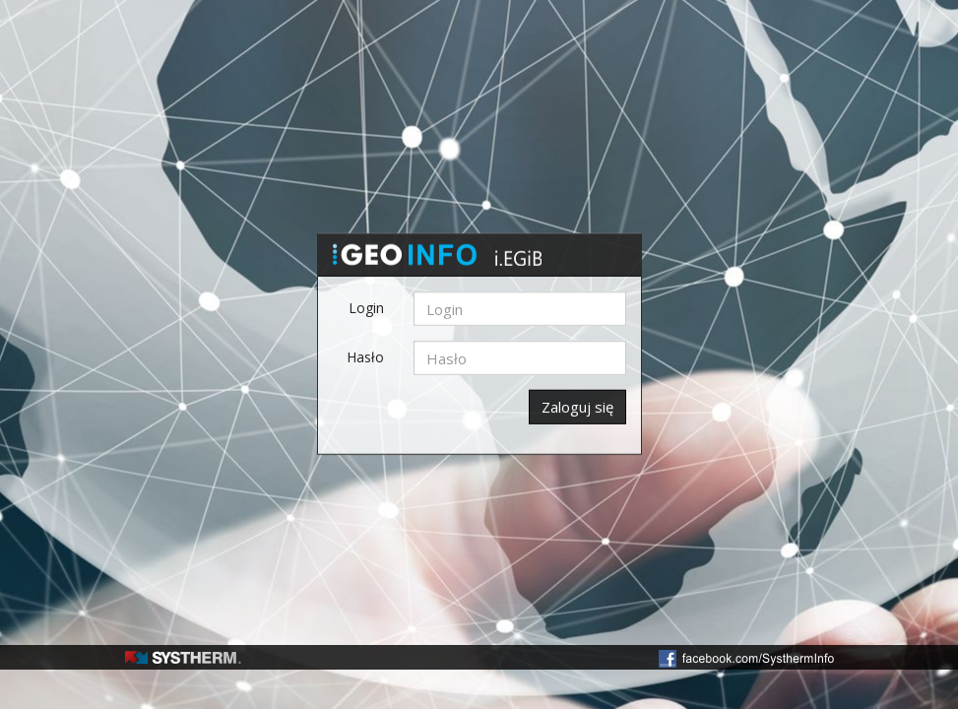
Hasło (365, 357)
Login (366, 307)
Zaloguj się (577, 407)
